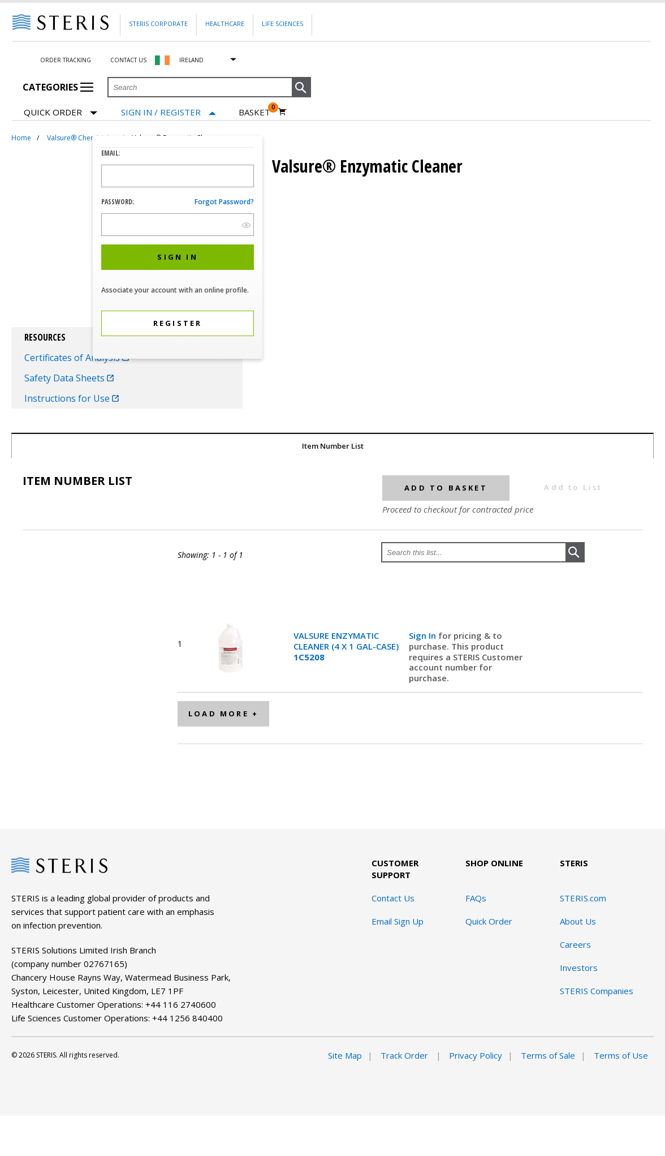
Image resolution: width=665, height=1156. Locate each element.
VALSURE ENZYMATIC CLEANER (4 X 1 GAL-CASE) (346, 646)
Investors (579, 967)
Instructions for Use (71, 398)
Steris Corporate (158, 23)
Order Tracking (65, 60)
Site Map (345, 1055)
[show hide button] (246, 225)
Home (21, 138)
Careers (575, 944)
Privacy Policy (475, 1055)
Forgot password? (224, 202)
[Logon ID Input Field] (177, 176)
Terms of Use (621, 1055)
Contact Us (128, 60)
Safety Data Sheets (69, 378)
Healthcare (224, 23)
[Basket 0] (263, 112)
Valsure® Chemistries (81, 138)
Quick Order (60, 113)
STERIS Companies (596, 990)
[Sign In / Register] (168, 112)
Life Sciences (282, 23)
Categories (58, 87)
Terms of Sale (548, 1055)
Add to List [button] (573, 487)
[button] (301, 87)
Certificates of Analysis (76, 357)
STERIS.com (583, 898)
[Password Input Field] (177, 224)
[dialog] (177, 248)
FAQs (475, 898)
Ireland (191, 60)
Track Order (405, 1055)
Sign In (423, 635)
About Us (578, 921)
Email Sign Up (398, 921)
